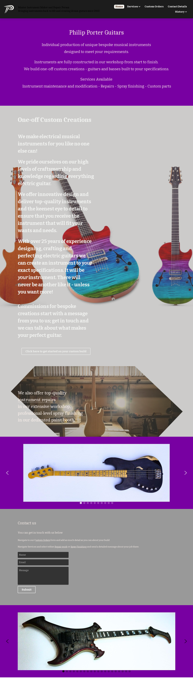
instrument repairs (37, 399)
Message (24, 570)
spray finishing (68, 413)
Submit (26, 589)
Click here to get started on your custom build (55, 351)
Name (22, 554)
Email (22, 562)
